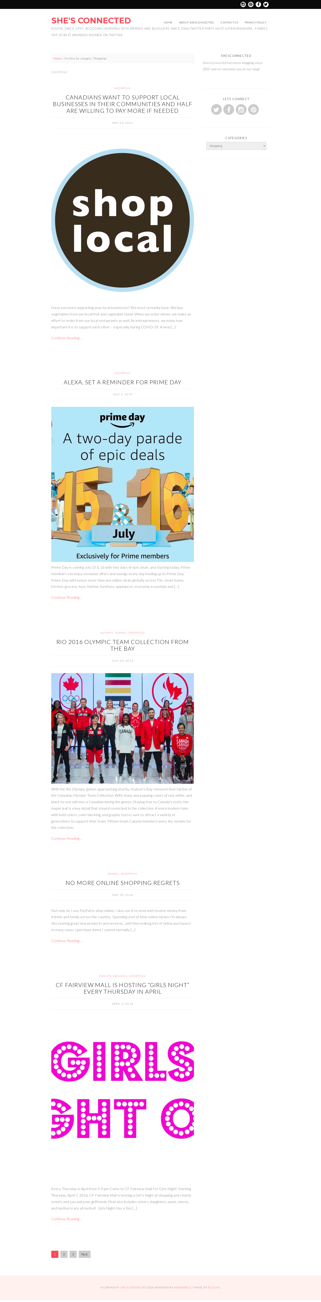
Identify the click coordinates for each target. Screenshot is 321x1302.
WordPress (182, 1287)
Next (84, 1254)
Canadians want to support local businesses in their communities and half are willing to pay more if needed (122, 104)
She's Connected (91, 20)
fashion (120, 976)
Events (105, 976)
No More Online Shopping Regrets (123, 882)
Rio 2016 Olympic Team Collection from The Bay (122, 645)
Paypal (113, 873)
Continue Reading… (66, 338)
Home (168, 22)
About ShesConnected (196, 22)
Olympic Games (113, 632)
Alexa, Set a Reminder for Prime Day (123, 382)
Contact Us (229, 22)
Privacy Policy (255, 22)
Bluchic (214, 1287)
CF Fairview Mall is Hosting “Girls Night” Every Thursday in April (122, 988)
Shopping (122, 88)
